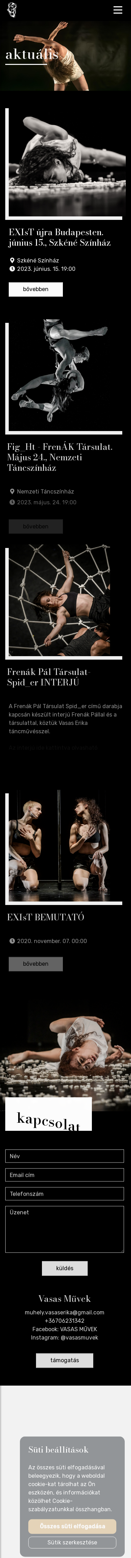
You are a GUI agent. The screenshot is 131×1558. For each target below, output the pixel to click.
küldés (64, 1269)
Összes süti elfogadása (72, 1529)
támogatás (64, 1361)
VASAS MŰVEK (78, 1330)
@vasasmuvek (79, 1339)
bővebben (36, 289)
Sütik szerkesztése (72, 1545)
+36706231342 (65, 1322)
